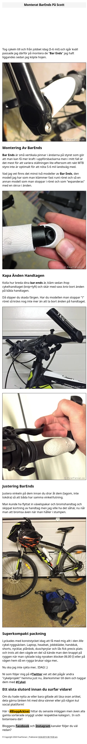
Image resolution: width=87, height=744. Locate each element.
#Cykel (20, 682)
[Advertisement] (44, 26)
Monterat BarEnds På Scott (44, 5)
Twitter (37, 674)
